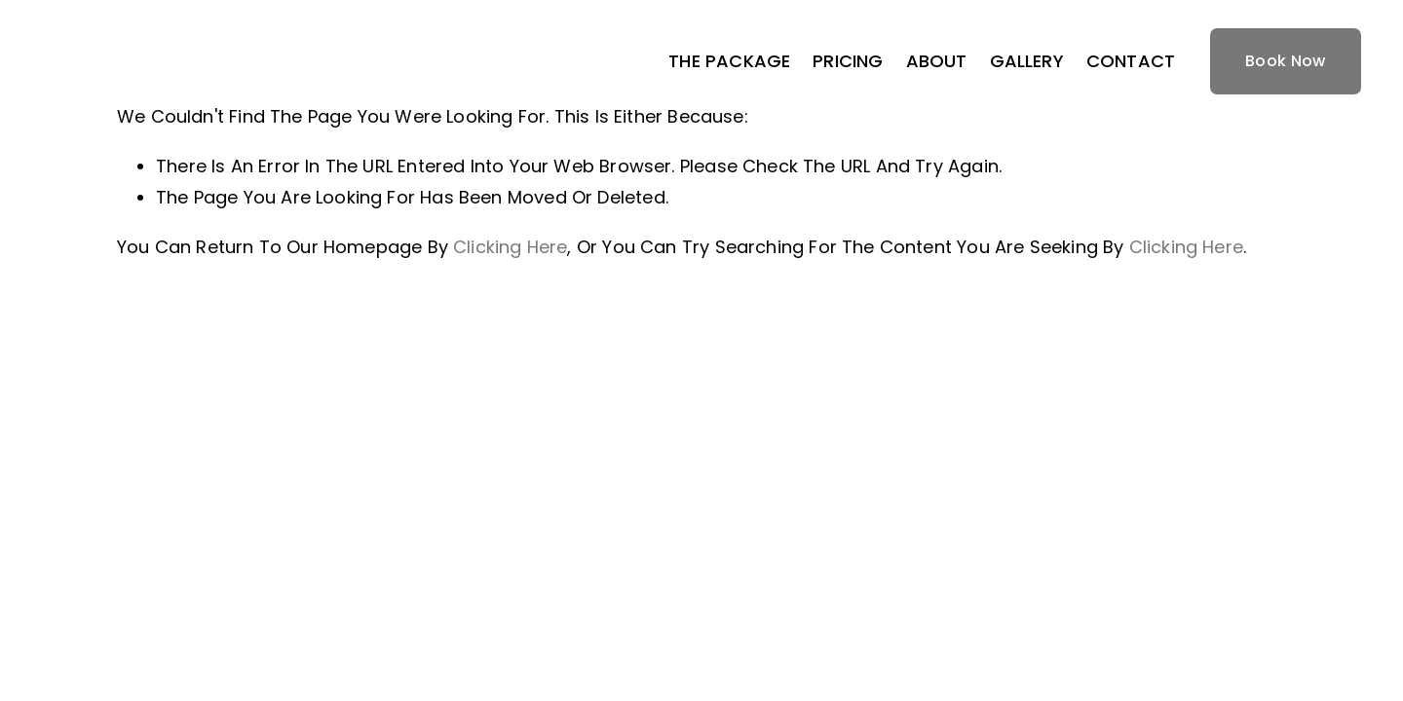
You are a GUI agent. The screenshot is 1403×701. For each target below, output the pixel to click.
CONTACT (1130, 61)
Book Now (1285, 61)
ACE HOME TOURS (150, 61)
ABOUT (936, 61)
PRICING (848, 61)
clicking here (510, 247)
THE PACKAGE (729, 61)
